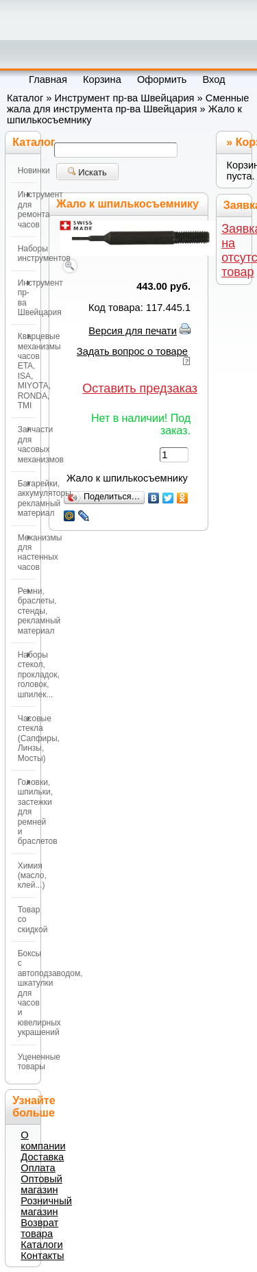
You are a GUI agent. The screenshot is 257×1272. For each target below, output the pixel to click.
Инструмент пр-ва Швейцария (125, 97)
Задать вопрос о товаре (132, 351)
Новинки (27, 170)
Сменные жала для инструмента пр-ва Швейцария (128, 103)
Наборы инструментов (27, 253)
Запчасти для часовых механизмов (27, 444)
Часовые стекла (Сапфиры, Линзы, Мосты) (27, 738)
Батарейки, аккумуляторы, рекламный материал (27, 498)
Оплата (38, 1167)
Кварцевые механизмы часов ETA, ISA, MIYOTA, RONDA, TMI (27, 371)
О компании (43, 1140)
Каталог (25, 97)
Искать (87, 172)
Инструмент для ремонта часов (27, 209)
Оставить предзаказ (139, 388)
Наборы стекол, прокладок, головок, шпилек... (27, 674)
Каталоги (41, 1244)
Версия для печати (132, 330)
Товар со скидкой (27, 919)
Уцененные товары (27, 1061)
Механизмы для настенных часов (27, 552)
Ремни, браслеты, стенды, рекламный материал (27, 611)
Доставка (42, 1156)
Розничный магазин (46, 1206)
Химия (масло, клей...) (27, 875)
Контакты (42, 1255)
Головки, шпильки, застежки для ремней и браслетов (27, 811)
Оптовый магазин (41, 1184)
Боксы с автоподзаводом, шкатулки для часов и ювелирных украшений (27, 993)
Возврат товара (39, 1228)
